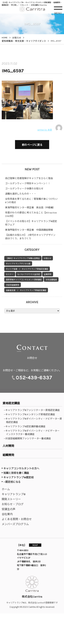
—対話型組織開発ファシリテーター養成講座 (28, 438)
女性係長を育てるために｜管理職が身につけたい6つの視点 (31, 200)
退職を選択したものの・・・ (20, 193)
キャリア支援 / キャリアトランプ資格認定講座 (27, 269)
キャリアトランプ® (14, 494)
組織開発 (8, 455)
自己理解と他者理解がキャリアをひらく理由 (29, 178)
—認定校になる (12, 481)
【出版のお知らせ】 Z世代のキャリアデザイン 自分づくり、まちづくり (31, 237)
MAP (35, 545)
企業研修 (47, 274)
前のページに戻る (32, 144)
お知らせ (47, 258)
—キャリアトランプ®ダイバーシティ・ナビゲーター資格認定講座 (34, 420)
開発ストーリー (11, 499)
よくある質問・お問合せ (17, 519)
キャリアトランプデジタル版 (18, 264)
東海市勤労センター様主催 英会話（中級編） (30, 207)
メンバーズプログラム (15, 524)
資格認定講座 (11, 403)
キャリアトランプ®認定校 (18, 477)
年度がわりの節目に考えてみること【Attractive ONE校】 (31, 214)
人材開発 (8, 446)
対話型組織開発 (12, 285)
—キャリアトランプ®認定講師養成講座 (25, 426)
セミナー (9, 274)
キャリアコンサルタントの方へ (21, 468)
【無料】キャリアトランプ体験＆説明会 (23, 258)
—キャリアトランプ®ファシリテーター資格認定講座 (33, 410)
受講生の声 (8, 509)
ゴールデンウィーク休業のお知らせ (24, 188)
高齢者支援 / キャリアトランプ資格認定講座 (26, 290)
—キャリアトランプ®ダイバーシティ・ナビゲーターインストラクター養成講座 (33, 432)
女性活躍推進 (51, 280)
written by (49, 127)
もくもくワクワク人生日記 (28, 274)
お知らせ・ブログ (13, 504)
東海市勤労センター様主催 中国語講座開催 (29, 229)
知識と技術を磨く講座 (16, 473)
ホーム (6, 489)
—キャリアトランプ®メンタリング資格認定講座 (30, 414)
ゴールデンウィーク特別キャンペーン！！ (27, 183)
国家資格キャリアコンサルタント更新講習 (24, 280)
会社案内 (7, 514)
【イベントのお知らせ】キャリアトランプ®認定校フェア (31, 223)
